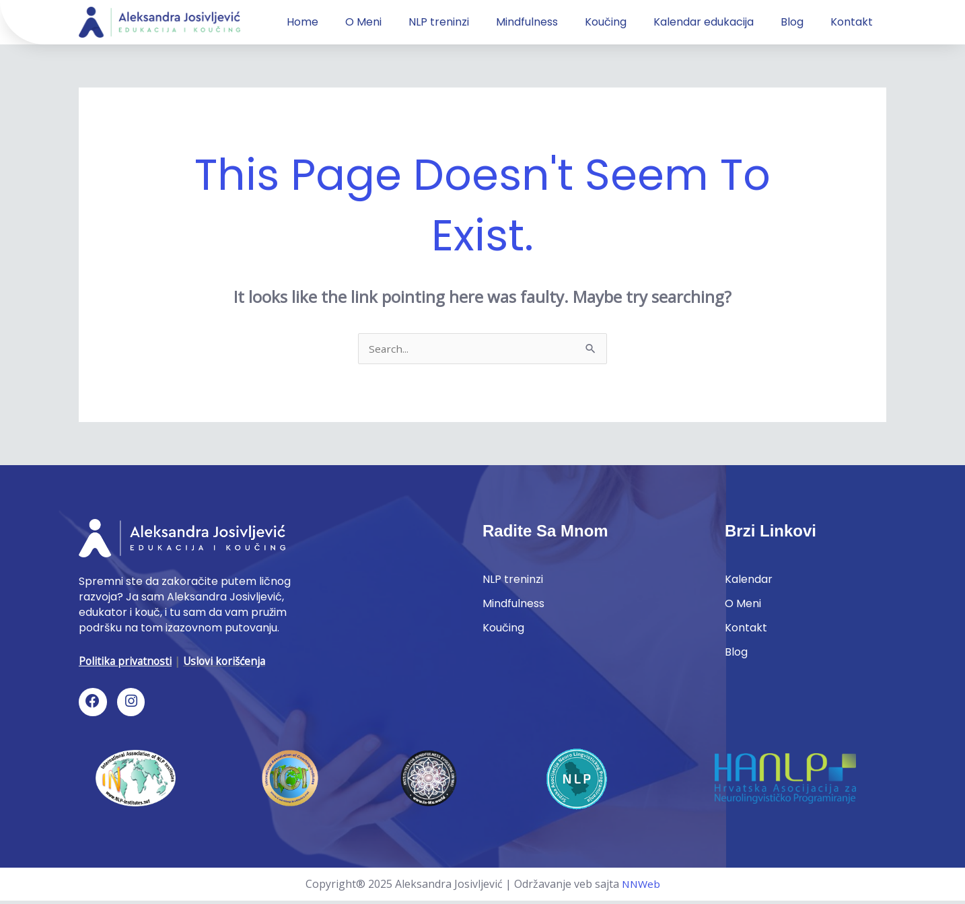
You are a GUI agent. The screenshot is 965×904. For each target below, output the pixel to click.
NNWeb (640, 886)
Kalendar (749, 582)
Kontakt (851, 22)
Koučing (606, 22)
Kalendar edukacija (703, 22)
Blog (792, 22)
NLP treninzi (438, 22)
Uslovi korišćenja (229, 662)
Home (302, 22)
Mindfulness (527, 22)
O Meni (363, 22)
